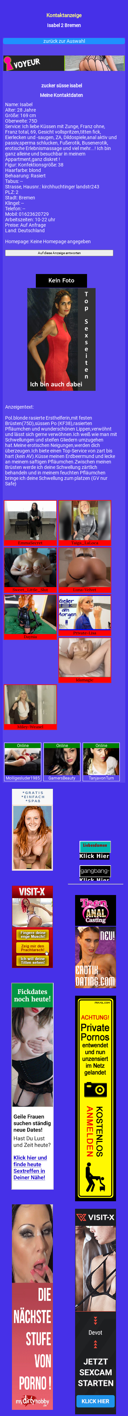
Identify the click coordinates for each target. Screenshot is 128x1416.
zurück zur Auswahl (64, 41)
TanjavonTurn (101, 778)
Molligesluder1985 (23, 778)
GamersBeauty (61, 778)
